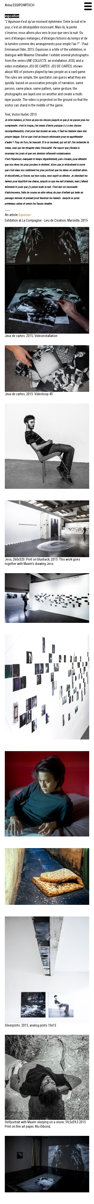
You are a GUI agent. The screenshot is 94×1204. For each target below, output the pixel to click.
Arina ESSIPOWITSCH (19, 5)
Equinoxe (25, 215)
